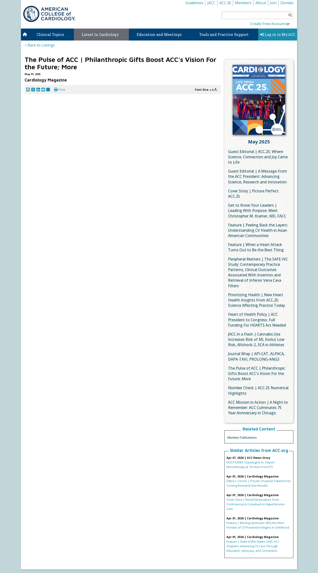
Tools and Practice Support (224, 34)
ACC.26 (225, 2)
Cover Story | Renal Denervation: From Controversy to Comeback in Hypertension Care (255, 504)
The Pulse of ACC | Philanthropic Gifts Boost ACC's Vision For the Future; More (256, 373)
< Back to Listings (40, 45)
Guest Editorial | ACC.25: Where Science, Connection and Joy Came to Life (258, 157)
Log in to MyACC (277, 34)
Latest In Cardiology (100, 34)
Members (243, 2)
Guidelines (194, 2)
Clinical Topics (50, 34)
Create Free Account (267, 23)
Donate (286, 2)
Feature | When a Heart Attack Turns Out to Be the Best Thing (256, 247)
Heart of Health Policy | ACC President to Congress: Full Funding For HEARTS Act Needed (257, 319)
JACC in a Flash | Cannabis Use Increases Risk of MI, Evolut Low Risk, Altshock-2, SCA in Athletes (256, 339)
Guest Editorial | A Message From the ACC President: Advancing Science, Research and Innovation (257, 176)
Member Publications (242, 437)
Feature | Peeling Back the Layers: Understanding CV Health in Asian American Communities (258, 230)
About (260, 2)
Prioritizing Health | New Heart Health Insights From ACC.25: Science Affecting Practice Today (256, 300)
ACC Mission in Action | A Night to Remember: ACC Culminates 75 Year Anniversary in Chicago (258, 407)
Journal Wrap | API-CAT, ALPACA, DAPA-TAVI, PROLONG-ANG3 (256, 356)
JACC (211, 2)
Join (273, 2)
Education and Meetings (159, 34)
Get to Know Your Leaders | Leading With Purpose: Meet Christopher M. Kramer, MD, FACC (257, 210)
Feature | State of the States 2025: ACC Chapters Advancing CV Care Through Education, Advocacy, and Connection (252, 546)
